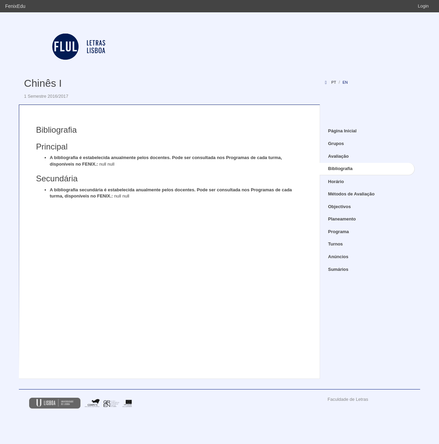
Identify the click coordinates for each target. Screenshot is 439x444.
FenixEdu (15, 6)
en (345, 82)
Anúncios (338, 256)
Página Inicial (342, 130)
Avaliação (338, 156)
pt (333, 82)
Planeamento (342, 218)
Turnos (335, 244)
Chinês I (43, 83)
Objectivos (339, 206)
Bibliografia (340, 168)
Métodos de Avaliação (351, 193)
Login (423, 6)
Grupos (336, 143)
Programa (338, 231)
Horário (336, 181)
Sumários (338, 269)
